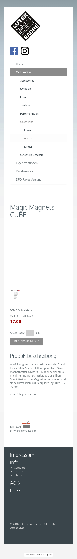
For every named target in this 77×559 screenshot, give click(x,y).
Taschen (25, 105)
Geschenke (26, 122)
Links (15, 490)
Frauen (28, 130)
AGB (15, 483)
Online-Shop (24, 72)
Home (20, 64)
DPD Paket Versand (28, 179)
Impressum (22, 455)
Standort (19, 467)
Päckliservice (24, 171)
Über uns (19, 475)
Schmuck (25, 89)
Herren (28, 138)
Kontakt (19, 471)
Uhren (24, 97)
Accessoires (27, 80)
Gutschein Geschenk (32, 155)
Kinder (28, 146)
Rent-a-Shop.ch (44, 554)
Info (14, 462)
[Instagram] (25, 51)
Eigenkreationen (27, 163)
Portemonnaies (29, 113)
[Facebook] (14, 51)
